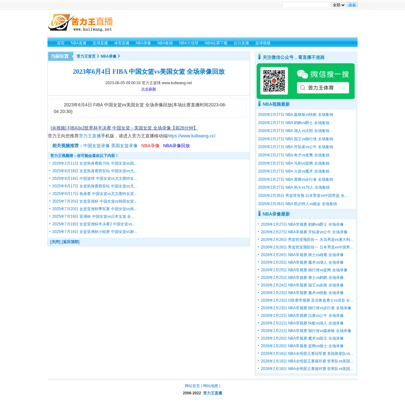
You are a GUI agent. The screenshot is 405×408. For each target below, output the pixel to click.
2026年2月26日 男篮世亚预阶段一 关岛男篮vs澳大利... (307, 239)
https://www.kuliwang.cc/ (191, 135)
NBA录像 (108, 56)
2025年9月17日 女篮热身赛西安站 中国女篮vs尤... (94, 186)
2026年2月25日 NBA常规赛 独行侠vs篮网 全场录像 (304, 270)
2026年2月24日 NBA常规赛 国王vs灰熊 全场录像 (302, 285)
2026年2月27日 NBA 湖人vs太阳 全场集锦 (293, 131)
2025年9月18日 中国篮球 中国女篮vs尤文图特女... (94, 178)
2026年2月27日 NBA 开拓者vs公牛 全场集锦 (295, 147)
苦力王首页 (86, 56)
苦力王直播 (90, 135)
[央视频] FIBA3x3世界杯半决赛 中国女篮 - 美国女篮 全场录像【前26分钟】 (124, 127)
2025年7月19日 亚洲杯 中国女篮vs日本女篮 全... (93, 216)
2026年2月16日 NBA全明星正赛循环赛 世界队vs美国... (307, 361)
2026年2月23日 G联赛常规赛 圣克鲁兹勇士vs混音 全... (307, 300)
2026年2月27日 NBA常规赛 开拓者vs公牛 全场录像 (304, 232)
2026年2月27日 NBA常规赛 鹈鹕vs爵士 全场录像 (302, 224)
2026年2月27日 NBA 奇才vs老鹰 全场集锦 (293, 155)
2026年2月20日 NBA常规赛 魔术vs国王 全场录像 (302, 338)
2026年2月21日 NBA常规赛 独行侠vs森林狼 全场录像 (306, 331)
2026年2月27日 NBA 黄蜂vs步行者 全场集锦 (295, 179)
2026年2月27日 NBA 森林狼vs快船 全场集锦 (295, 114)
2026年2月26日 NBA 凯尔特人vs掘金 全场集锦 (297, 204)
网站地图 (210, 386)
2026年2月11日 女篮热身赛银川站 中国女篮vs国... (94, 163)
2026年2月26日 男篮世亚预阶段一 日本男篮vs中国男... (307, 247)
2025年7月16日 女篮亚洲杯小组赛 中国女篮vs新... (94, 231)
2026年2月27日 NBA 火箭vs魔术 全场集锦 (293, 171)
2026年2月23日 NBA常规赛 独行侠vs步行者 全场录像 (306, 308)
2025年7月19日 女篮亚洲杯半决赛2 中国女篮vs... (93, 224)
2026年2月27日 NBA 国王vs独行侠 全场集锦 (295, 139)
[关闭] (55, 242)
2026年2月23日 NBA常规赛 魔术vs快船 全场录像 (302, 293)
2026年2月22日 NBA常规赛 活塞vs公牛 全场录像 (302, 315)
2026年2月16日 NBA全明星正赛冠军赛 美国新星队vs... (307, 353)
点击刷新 (148, 89)
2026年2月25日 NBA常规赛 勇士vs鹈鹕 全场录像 (302, 277)
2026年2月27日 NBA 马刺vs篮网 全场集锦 (293, 163)
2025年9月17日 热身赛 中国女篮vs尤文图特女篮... (94, 193)
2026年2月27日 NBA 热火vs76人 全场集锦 (294, 187)
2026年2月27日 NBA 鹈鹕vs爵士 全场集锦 (293, 123)
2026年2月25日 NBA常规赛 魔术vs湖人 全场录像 (302, 262)
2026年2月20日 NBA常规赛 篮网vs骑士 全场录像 (302, 346)
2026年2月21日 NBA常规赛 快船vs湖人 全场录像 (302, 323)
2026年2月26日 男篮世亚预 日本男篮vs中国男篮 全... (303, 195)
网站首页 (192, 386)
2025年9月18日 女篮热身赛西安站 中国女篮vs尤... (94, 171)
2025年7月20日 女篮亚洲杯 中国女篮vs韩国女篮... (94, 201)
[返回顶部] (70, 242)
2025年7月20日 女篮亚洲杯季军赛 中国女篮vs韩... (94, 209)
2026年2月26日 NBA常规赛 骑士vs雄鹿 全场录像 (302, 255)
